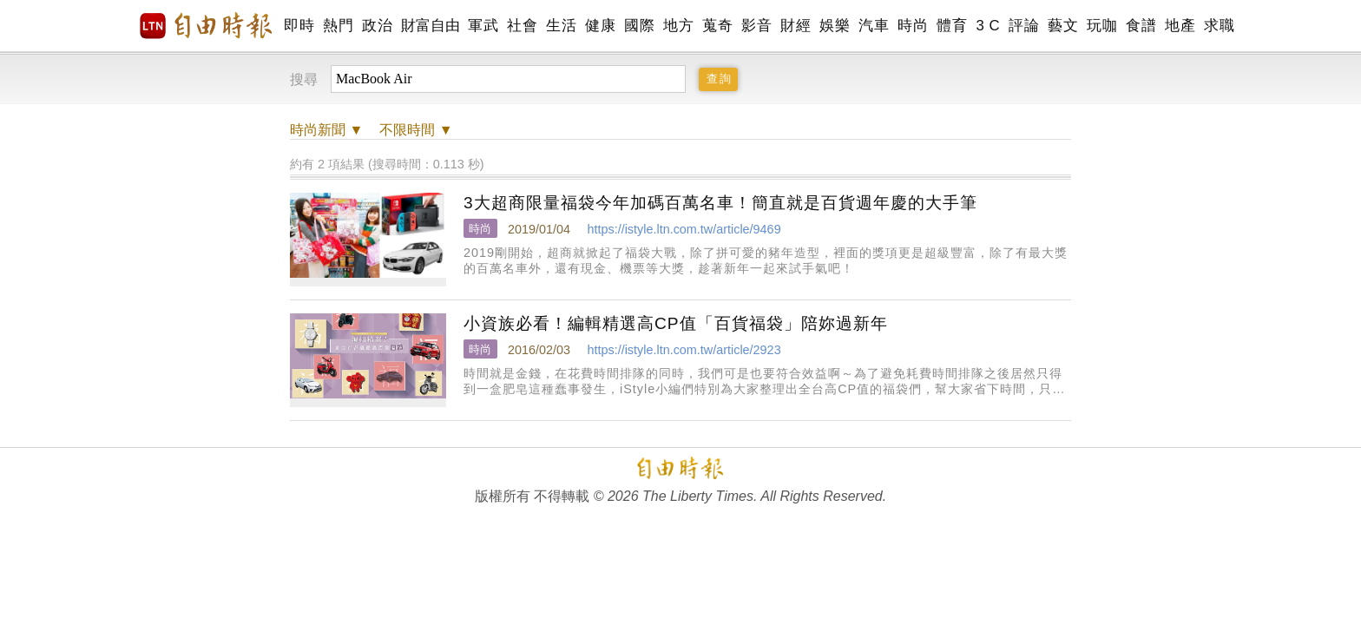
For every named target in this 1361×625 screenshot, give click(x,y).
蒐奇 (717, 25)
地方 (678, 25)
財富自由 (430, 25)
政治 (377, 25)
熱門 (338, 25)
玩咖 (1102, 25)
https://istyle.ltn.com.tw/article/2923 (683, 350)
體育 (952, 25)
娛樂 (834, 25)
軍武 (483, 25)
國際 (639, 25)
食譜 (1141, 25)
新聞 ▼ (326, 129)
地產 (1180, 25)
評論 (1024, 25)
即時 (299, 25)
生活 (561, 25)
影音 (756, 25)
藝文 (1063, 25)
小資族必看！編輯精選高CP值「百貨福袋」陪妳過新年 (676, 323)
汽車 (873, 25)
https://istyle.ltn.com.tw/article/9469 (683, 229)
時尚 (912, 25)
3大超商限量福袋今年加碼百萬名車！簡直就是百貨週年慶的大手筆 (720, 203)
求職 (1219, 25)
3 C (988, 25)
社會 (522, 25)
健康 (600, 25)
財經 (795, 25)
